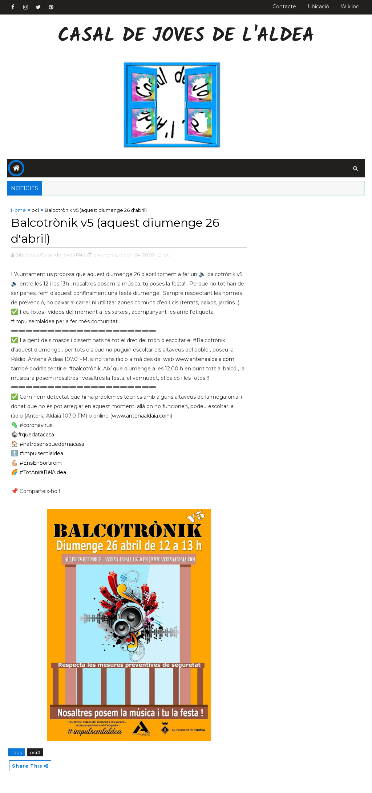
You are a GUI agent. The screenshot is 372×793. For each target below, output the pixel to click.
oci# (35, 752)
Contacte (284, 6)
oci (35, 210)
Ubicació (318, 6)
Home (18, 210)
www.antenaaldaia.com (204, 359)
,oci (166, 255)
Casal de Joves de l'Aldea (186, 36)
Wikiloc (350, 6)
